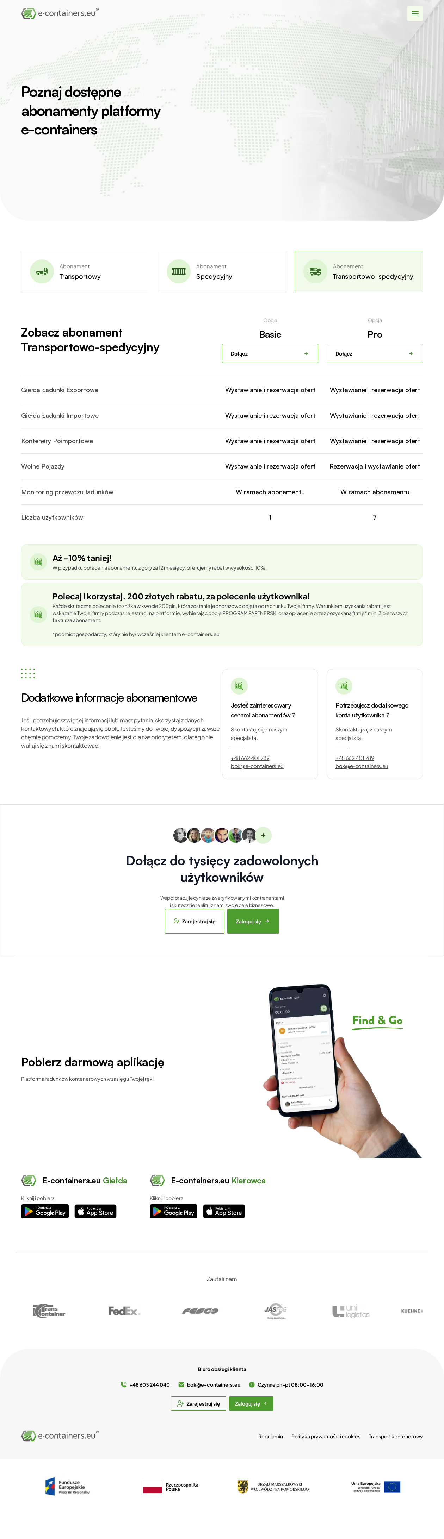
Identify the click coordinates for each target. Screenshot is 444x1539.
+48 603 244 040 (149, 1384)
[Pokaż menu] (415, 13)
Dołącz (270, 353)
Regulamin (270, 1436)
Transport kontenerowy (396, 1436)
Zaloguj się (253, 921)
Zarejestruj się (195, 921)
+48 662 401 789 (250, 758)
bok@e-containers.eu (257, 766)
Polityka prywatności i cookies (325, 1436)
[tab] (85, 271)
